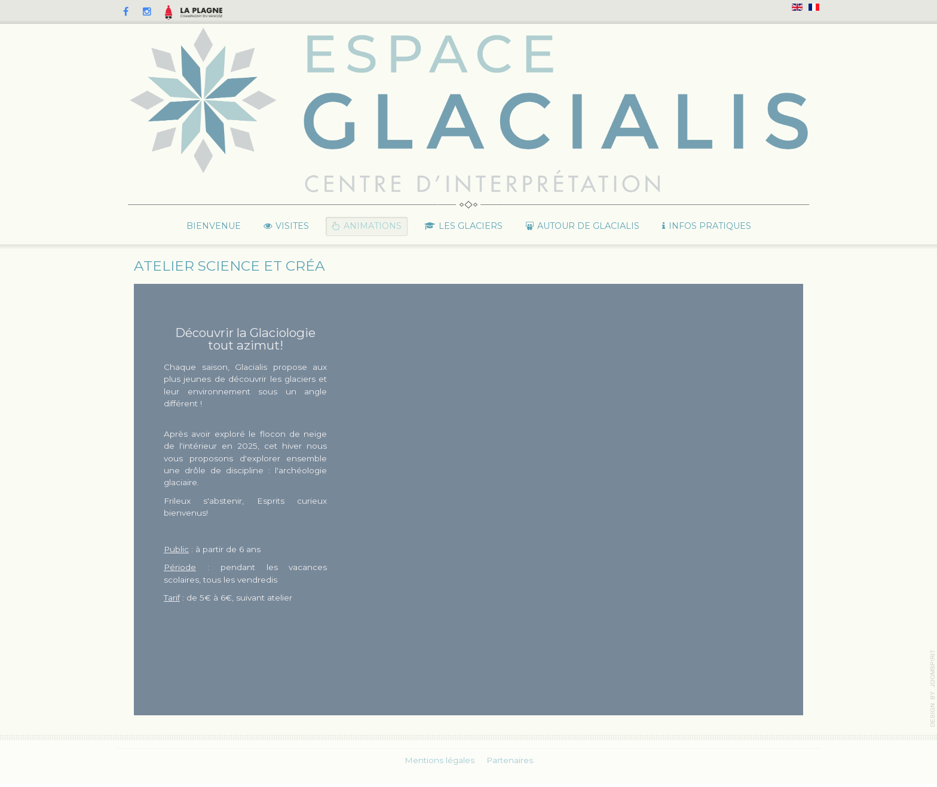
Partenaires (509, 759)
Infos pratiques (710, 226)
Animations (373, 226)
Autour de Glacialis (588, 226)
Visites (292, 226)
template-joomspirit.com (932, 688)
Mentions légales (439, 759)
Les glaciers (471, 226)
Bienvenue (213, 226)
